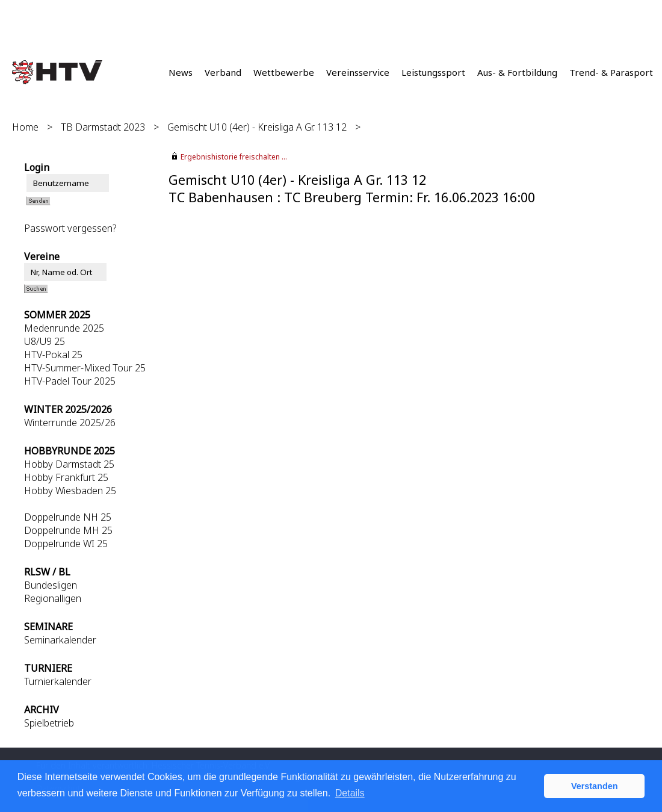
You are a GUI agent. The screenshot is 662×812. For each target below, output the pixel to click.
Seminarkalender (60, 639)
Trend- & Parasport (611, 72)
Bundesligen (50, 585)
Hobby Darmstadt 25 (69, 464)
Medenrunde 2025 (64, 328)
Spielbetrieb (49, 723)
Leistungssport (433, 72)
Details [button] (350, 793)
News (181, 72)
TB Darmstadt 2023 (103, 127)
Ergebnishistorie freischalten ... (234, 157)
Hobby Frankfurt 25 (66, 477)
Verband (223, 72)
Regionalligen (52, 598)
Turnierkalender (57, 681)
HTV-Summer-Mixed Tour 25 (85, 367)
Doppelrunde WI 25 (66, 543)
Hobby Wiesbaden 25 (70, 490)
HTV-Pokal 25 (53, 354)
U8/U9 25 (44, 341)
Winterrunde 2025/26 (70, 422)
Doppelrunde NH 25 (67, 517)
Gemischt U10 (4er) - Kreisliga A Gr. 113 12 (257, 127)
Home (25, 127)
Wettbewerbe (283, 72)
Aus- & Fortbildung (517, 72)
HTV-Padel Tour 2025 (70, 381)
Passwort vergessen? (70, 228)
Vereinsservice (357, 72)
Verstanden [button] (594, 786)
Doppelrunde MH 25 (68, 530)
